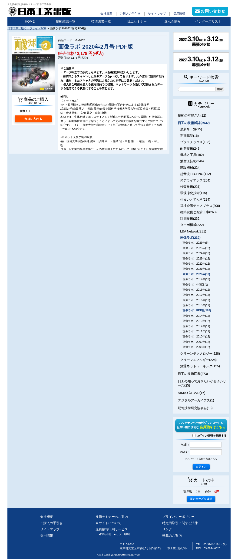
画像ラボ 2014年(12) (196, 315)
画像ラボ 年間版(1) (195, 284)
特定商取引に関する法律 (180, 523)
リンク (167, 529)
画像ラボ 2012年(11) (196, 326)
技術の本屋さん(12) (192, 115)
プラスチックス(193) (195, 142)
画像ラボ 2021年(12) (196, 268)
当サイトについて (108, 523)
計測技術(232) (190, 218)
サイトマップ (157, 13)
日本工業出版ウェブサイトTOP (26, 28)
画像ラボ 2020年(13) (196, 274)
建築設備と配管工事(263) (198, 212)
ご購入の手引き (130, 13)
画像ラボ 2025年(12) (196, 248)
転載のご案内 (172, 535)
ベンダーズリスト (208, 21)
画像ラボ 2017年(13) (196, 294)
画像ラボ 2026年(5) (195, 242)
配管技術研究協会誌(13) (195, 408)
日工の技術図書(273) (193, 374)
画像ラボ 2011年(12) (196, 331)
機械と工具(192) (192, 155)
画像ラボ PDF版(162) (196, 310)
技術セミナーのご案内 (112, 517)
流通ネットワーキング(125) (200, 366)
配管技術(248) (190, 148)
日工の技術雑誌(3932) (194, 123)
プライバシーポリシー (178, 517)
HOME (30, 21)
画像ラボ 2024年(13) (196, 253)
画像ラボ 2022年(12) (196, 263)
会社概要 (106, 13)
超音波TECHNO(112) (195, 174)
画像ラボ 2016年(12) (196, 300)
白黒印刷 (103, 534)
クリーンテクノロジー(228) (200, 353)
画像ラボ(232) (190, 237)
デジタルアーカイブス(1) (196, 400)
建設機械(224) (190, 167)
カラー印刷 (120, 534)
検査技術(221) (190, 187)
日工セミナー (137, 21)
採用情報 (179, 13)
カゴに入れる (33, 119)
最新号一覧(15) (191, 129)
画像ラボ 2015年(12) (196, 305)
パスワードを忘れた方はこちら (201, 459)
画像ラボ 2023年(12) (196, 258)
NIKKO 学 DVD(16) (191, 393)
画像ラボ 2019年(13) (196, 279)
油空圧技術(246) (192, 161)
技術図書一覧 (101, 21)
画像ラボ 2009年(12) (196, 341)
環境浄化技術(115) (193, 193)
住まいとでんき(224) (195, 199)
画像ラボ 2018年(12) (196, 289)
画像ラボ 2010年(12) (196, 336)
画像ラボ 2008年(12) (196, 347)
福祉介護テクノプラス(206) (200, 206)
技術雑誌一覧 (65, 21)
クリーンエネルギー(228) (198, 360)
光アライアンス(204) (195, 180)
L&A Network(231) (193, 231)
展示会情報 (172, 21)
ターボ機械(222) (192, 225)
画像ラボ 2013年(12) (196, 321)
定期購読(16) (189, 136)
